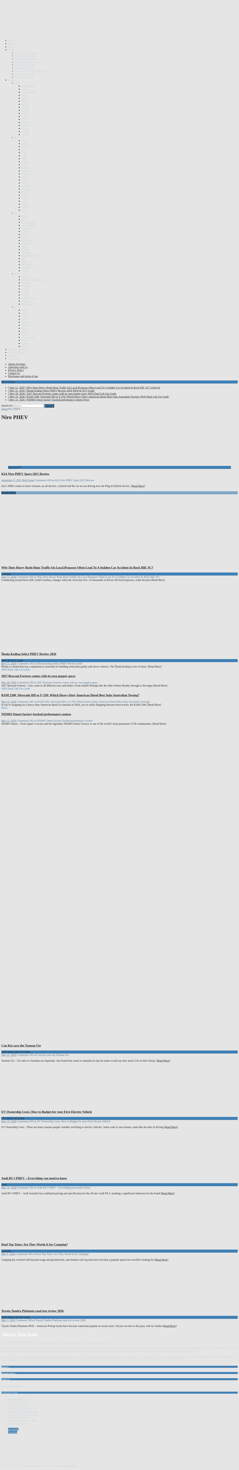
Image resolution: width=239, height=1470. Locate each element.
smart (25, 319)
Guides (12, 49)
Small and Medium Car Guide (31, 70)
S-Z (17, 307)
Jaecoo (25, 204)
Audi (24, 95)
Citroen (26, 128)
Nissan (25, 270)
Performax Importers (33, 279)
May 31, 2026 (8, 663)
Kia (23, 219)
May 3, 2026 (8, 1320)
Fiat (24, 149)
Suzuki (25, 328)
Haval (25, 176)
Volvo (25, 340)
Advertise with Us (18, 367)
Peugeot (26, 282)
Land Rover (28, 228)
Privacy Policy (16, 370)
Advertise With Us (8, 1373)
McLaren (26, 252)
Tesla (24, 331)
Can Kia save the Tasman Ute (21, 1045)
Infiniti (25, 195)
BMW (25, 101)
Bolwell (26, 104)
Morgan (26, 267)
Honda (25, 179)
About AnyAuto (16, 364)
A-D (17, 83)
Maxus (25, 246)
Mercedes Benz (30, 255)
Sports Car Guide (24, 76)
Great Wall (27, 170)
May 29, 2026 (8, 682)
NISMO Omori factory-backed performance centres (36, 714)
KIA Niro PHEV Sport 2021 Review (25, 474)
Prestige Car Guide (25, 73)
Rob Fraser (28, 480)
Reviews (12, 43)
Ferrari (25, 146)
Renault (26, 300)
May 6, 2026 (8, 1254)
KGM (25, 216)
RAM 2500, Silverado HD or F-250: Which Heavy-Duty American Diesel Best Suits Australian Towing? (70, 695)
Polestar (26, 285)
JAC (24, 201)
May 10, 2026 (8, 1187)
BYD (24, 113)
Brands (12, 80)
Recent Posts (8, 492)
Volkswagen (28, 337)
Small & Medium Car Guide (23, 1411)
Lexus (25, 231)
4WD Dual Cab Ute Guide (22, 1420)
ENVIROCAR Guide (26, 58)
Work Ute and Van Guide (28, 61)
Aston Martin (29, 92)
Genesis (26, 161)
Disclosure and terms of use (23, 376)
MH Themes (69, 1465)
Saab (24, 310)
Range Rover (29, 297)
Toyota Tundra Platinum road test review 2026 (32, 1311)
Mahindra (27, 240)
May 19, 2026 (8, 1121)
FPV (24, 158)
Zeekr (25, 346)
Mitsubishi (27, 264)
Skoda (25, 316)
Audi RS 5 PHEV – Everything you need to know (34, 1178)
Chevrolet (27, 122)
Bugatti (25, 110)
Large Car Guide (24, 67)
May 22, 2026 (8, 720)
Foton (25, 155)
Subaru (25, 325)
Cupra (25, 131)
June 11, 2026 (8, 577)
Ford (24, 152)
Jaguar (25, 207)
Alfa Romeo (28, 86)
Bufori (25, 107)
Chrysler (26, 125)
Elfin (24, 140)
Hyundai (26, 188)
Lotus (25, 237)
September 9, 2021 (11, 480)
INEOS (25, 191)
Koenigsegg (28, 222)
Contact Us (14, 373)
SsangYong (28, 322)
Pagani (25, 276)
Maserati (26, 243)
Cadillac (26, 116)
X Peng (26, 343)
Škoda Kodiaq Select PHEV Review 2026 (28, 654)
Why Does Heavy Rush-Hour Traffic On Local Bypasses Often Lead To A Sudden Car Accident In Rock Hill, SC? (77, 567)
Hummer (26, 185)
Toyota (25, 334)
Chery (25, 119)
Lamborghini (28, 225)
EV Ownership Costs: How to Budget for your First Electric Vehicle (46, 1112)
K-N (17, 213)
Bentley (26, 98)
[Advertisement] (62, 28)
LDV (24, 234)
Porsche (26, 288)
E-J (16, 137)
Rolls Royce (28, 303)
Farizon (26, 143)
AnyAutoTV (15, 358)
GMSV (25, 167)
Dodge (25, 134)
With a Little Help (11, 1385)
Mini (24, 261)
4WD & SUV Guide (26, 52)
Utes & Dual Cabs (24, 55)
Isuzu (24, 198)
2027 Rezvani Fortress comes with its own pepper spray (38, 676)
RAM (25, 294)
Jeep (24, 210)
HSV (24, 182)
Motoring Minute (17, 349)
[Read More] (138, 486)
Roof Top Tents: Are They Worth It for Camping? (34, 1244)
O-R (17, 273)
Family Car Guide (24, 64)
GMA (25, 164)
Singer (25, 313)
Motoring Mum (16, 352)
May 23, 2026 (8, 701)
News (11, 46)
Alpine (25, 89)
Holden (25, 173)
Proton (25, 291)
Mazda (25, 249)
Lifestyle (13, 355)
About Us (5, 1367)
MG (24, 258)
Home (11, 40)
